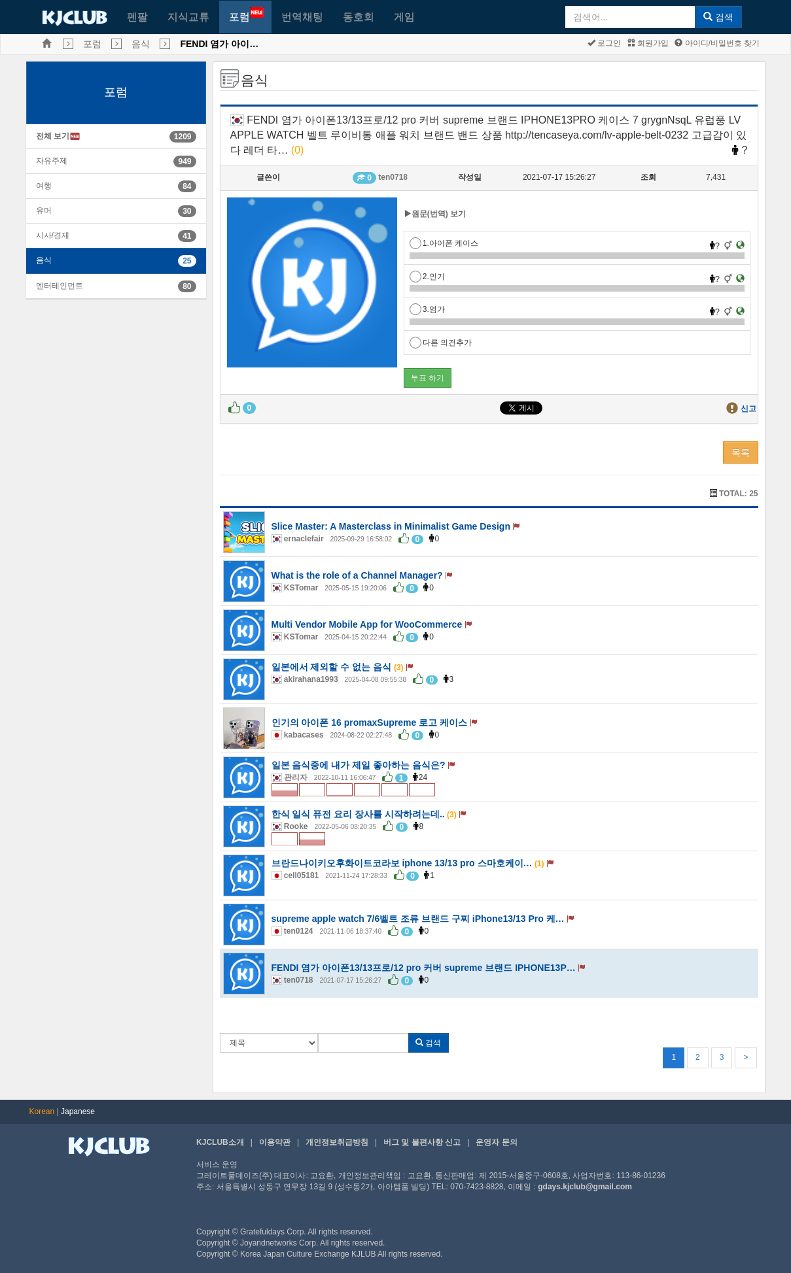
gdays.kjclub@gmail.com (585, 1186)
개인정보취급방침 (337, 1142)
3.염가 (427, 309)
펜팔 (137, 16)
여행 (44, 185)
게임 (404, 16)
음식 (141, 44)
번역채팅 (302, 16)
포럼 (246, 14)
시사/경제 (52, 235)
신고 (748, 408)
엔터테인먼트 (59, 285)
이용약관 (274, 1142)
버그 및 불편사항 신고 (422, 1142)
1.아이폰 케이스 (444, 243)
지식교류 (188, 16)
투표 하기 (427, 377)
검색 (718, 17)
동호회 (358, 16)
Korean (42, 1111)
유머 (44, 210)
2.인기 (427, 276)
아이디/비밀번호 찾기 (717, 43)
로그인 (604, 43)
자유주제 (51, 160)
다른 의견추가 (441, 342)
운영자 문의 (496, 1142)
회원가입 (648, 43)
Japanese (78, 1111)
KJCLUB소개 (220, 1142)
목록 (740, 452)
